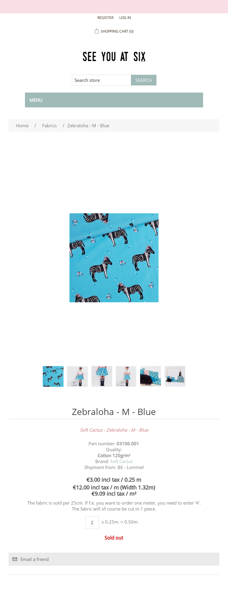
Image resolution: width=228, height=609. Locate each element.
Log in (125, 17)
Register (105, 17)
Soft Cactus (121, 461)
